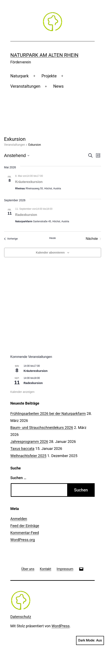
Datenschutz (20, 617)
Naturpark (19, 75)
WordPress (60, 626)
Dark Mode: (90, 640)
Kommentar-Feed (24, 533)
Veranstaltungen (25, 86)
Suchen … (18, 478)
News (58, 86)
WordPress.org (22, 540)
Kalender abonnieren (50, 252)
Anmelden (18, 519)
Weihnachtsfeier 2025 (28, 456)
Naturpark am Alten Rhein (44, 55)
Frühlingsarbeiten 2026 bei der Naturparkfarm (48, 413)
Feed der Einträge (24, 526)
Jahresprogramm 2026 (29, 441)
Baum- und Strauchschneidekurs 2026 (41, 427)
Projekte (49, 75)
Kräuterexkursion (29, 182)
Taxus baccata (22, 448)
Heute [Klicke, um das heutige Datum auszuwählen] (52, 238)
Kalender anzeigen (22, 391)
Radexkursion (26, 214)
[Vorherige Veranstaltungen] (11, 238)
